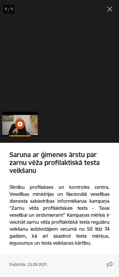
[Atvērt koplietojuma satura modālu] (110, 264)
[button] (20, 124)
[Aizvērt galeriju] (110, 9)
